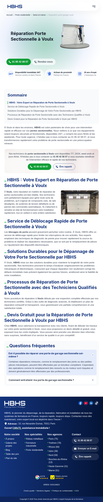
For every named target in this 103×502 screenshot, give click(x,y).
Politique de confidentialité (62, 491)
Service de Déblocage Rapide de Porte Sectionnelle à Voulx (36, 106)
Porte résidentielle (34, 450)
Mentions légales (43, 491)
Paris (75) (53, 439)
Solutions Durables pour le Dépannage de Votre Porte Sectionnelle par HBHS (44, 111)
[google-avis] (41, 477)
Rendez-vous (43, 61)
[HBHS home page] (15, 6)
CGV (77, 491)
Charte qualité (29, 491)
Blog (8, 450)
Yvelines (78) (55, 443)
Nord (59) (53, 455)
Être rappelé (64, 166)
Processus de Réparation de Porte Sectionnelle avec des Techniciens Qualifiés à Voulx (49, 115)
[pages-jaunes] (59, 477)
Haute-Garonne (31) (58, 466)
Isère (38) (53, 451)
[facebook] (80, 403)
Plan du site (11, 458)
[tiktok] (96, 403)
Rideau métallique (34, 439)
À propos (10, 439)
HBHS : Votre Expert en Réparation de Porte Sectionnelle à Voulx (42, 102)
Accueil (9, 15)
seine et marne (39, 15)
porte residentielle (22, 15)
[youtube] (86, 403)
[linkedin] (91, 403)
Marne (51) (54, 470)
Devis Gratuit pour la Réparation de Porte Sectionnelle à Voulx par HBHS (42, 119)
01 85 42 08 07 (18, 61)
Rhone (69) (54, 447)
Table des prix (12, 454)
